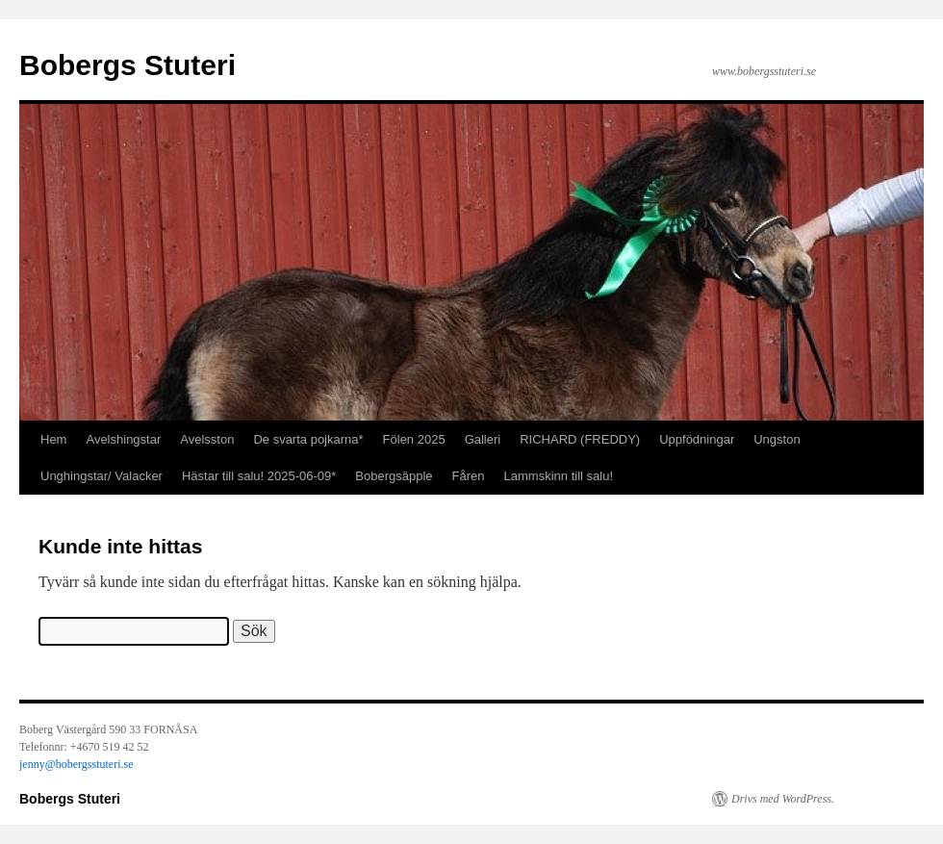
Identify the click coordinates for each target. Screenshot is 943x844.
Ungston (776, 439)
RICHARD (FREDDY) (580, 439)
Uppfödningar (696, 439)
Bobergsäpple (393, 476)
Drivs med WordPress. (782, 799)
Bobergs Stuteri (127, 65)
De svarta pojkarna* (308, 439)
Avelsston (207, 439)
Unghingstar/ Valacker (101, 476)
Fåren (468, 476)
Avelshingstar (123, 439)
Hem (53, 439)
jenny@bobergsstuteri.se (76, 764)
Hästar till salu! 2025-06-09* (259, 476)
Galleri (483, 439)
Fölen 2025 (414, 439)
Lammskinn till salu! (558, 476)
